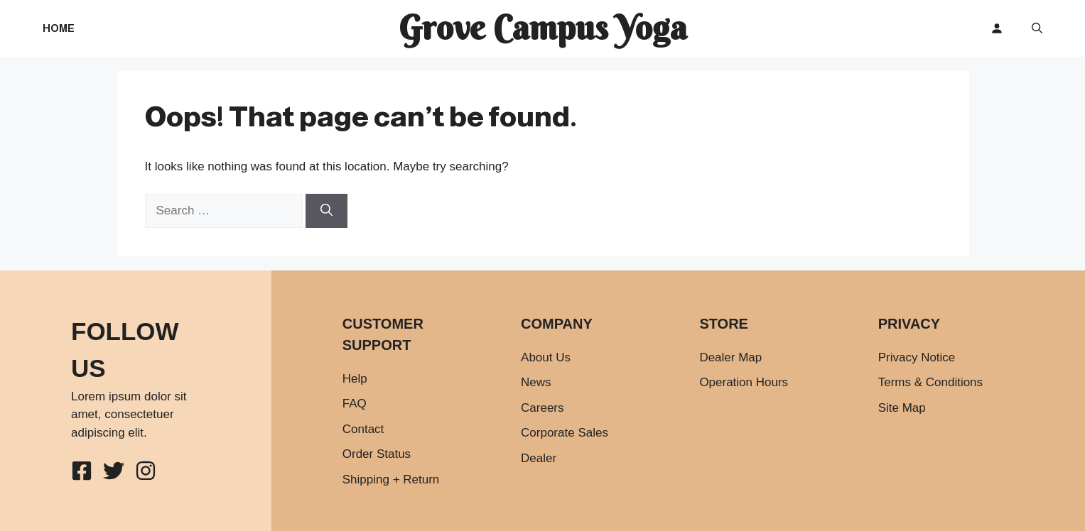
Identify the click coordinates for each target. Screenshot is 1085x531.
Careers (542, 408)
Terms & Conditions (930, 382)
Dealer (538, 458)
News (536, 382)
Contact (363, 429)
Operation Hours (743, 382)
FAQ (354, 403)
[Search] (326, 211)
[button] (1037, 28)
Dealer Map (730, 357)
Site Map (902, 408)
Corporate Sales (564, 432)
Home (59, 28)
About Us (546, 357)
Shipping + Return (391, 479)
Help (354, 378)
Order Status (376, 454)
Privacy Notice (917, 357)
